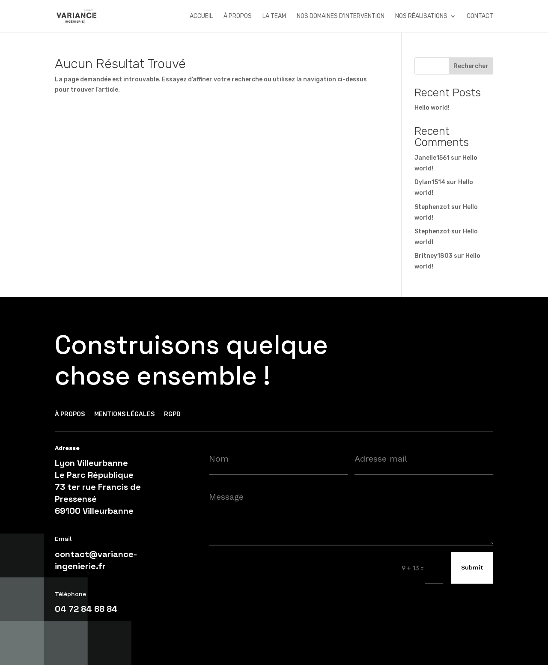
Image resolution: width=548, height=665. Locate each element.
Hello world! (432, 107)
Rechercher (470, 66)
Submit (472, 567)
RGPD (172, 415)
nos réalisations (421, 16)
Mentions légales (124, 415)
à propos (237, 16)
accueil (201, 16)
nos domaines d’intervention (340, 16)
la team (274, 16)
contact (480, 16)
